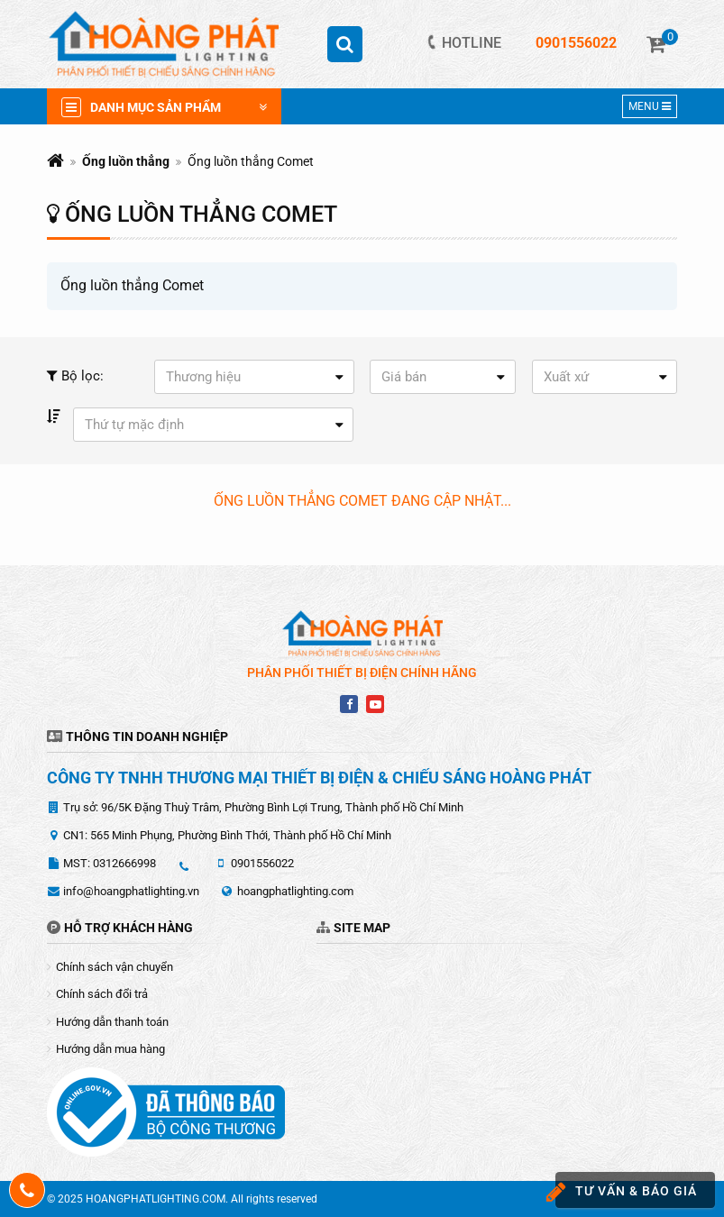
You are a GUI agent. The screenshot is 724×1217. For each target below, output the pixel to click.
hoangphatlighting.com (295, 891)
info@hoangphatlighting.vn (131, 891)
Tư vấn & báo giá (626, 1192)
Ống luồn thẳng (126, 161)
